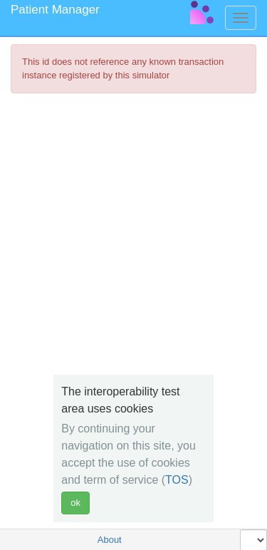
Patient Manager (55, 9)
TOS (177, 480)
